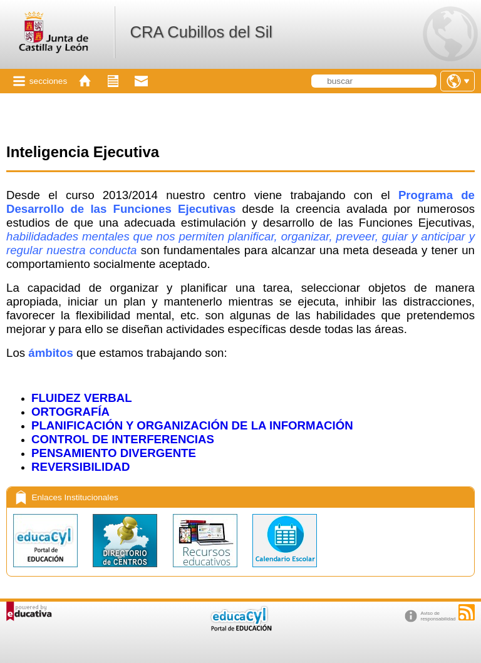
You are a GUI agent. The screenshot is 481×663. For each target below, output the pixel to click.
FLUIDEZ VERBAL (81, 397)
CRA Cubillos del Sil (201, 32)
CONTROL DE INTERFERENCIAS (122, 439)
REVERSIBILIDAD (80, 466)
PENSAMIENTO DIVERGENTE (113, 453)
